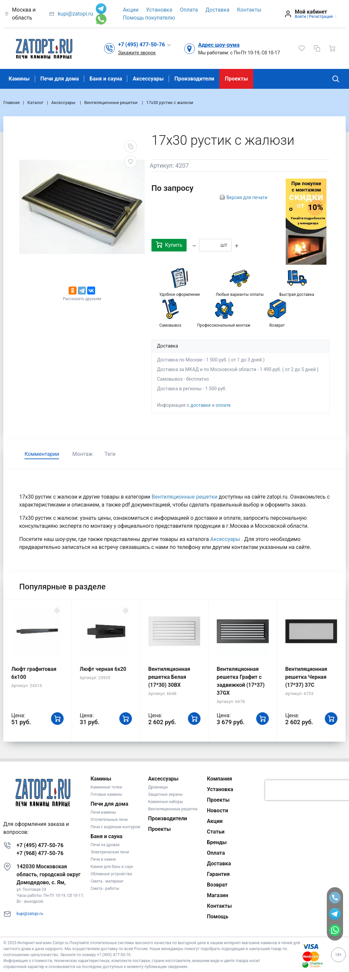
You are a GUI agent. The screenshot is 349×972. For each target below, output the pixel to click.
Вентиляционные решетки (185, 497)
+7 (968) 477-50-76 (40, 853)
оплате (223, 405)
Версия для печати (246, 197)
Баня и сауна (105, 79)
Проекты (236, 79)
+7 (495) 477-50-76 (40, 845)
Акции (131, 10)
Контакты (249, 10)
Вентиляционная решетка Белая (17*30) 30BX (169, 677)
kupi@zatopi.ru (75, 14)
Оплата (189, 10)
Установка (159, 10)
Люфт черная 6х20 (103, 669)
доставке (201, 405)
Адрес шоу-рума (219, 45)
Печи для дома (59, 79)
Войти (300, 16)
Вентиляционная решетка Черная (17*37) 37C (306, 677)
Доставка (217, 10)
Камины (19, 79)
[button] (144, 45)
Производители (194, 79)
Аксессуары (148, 79)
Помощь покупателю (149, 18)
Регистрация (321, 16)
